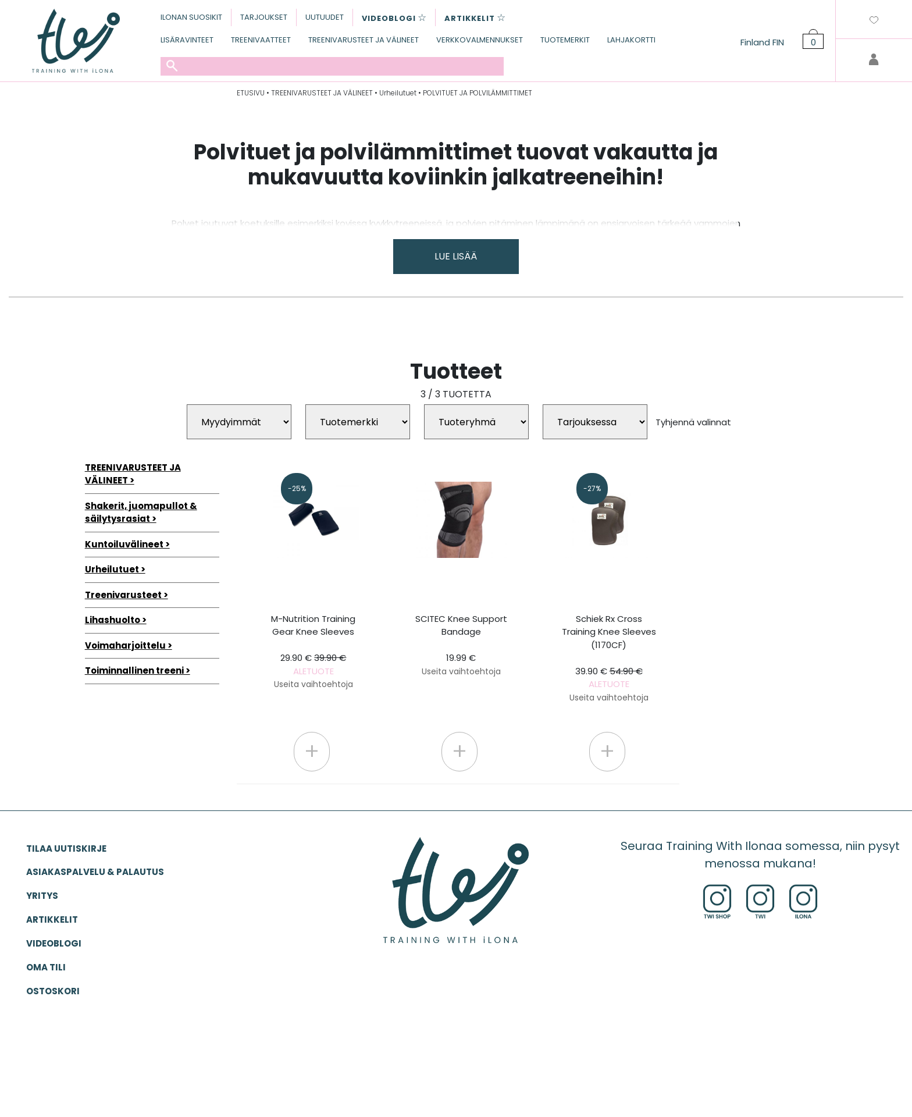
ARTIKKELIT (52, 919)
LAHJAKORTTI (631, 39)
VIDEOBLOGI (53, 943)
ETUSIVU (251, 93)
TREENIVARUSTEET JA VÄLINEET (363, 39)
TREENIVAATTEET (261, 39)
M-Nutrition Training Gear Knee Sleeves (313, 652)
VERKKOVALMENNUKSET (479, 39)
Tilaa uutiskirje (66, 848)
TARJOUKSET (263, 17)
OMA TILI (46, 967)
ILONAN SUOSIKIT (191, 17)
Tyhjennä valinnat (693, 422)
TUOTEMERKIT (565, 39)
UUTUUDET (324, 17)
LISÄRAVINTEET (187, 39)
